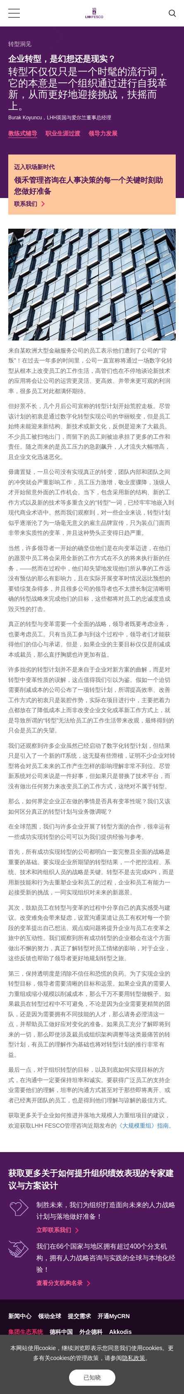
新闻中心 (19, 1316)
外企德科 (91, 1332)
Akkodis (120, 1332)
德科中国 (61, 1332)
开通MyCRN (114, 1316)
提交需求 (79, 1316)
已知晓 (92, 1377)
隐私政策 (133, 1358)
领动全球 (49, 1316)
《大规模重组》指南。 (145, 1125)
